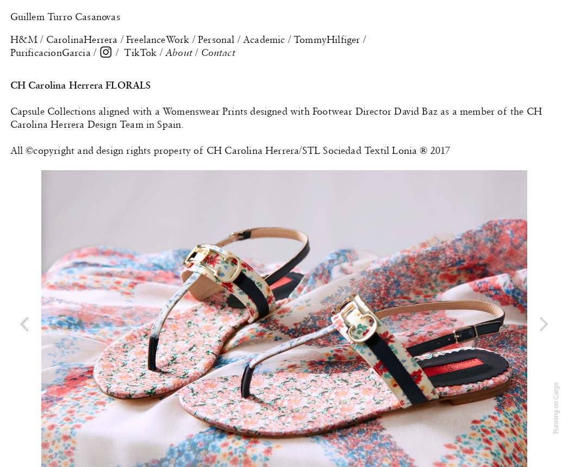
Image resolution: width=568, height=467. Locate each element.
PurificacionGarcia (50, 53)
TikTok (140, 53)
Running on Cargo (556, 408)
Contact (218, 53)
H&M (24, 40)
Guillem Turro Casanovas (65, 17)
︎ (106, 53)
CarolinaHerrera (82, 40)
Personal (216, 40)
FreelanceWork (157, 40)
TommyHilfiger (327, 40)
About (180, 53)
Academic (264, 40)
